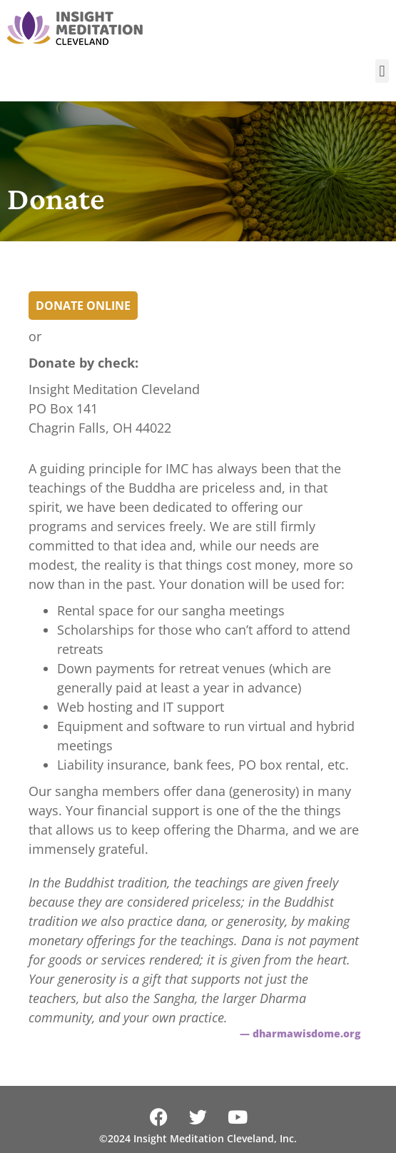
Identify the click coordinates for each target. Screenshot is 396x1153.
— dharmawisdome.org (300, 1033)
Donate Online (83, 305)
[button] (382, 71)
